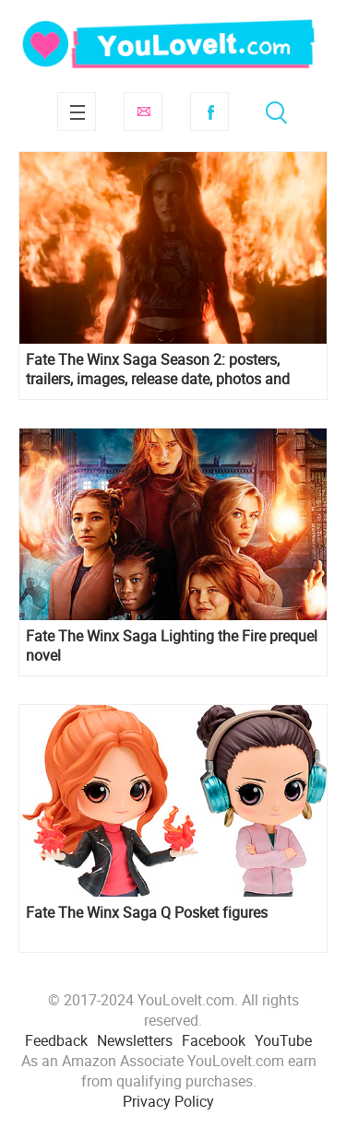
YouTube (283, 1040)
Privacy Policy (168, 1101)
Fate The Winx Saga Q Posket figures (147, 912)
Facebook (209, 111)
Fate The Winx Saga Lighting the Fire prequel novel (171, 646)
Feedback (56, 1040)
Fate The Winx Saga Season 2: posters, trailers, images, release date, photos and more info (158, 369)
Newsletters (135, 1040)
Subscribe (143, 111)
